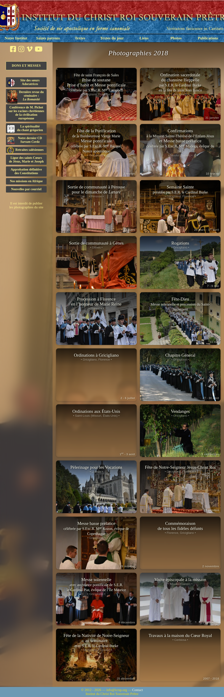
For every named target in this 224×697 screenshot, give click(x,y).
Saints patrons (48, 38)
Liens (144, 38)
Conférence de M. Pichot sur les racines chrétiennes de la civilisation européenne (26, 113)
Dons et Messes (26, 65)
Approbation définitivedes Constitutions (26, 171)
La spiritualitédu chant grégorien (25, 128)
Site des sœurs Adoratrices (23, 82)
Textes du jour (112, 38)
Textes (80, 38)
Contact (137, 690)
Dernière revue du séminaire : (25, 96)
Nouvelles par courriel (26, 189)
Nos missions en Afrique (26, 181)
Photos (175, 38)
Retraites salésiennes (25, 150)
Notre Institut (16, 38)
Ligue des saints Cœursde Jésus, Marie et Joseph (26, 159)
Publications (208, 38)
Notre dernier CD (24, 140)
